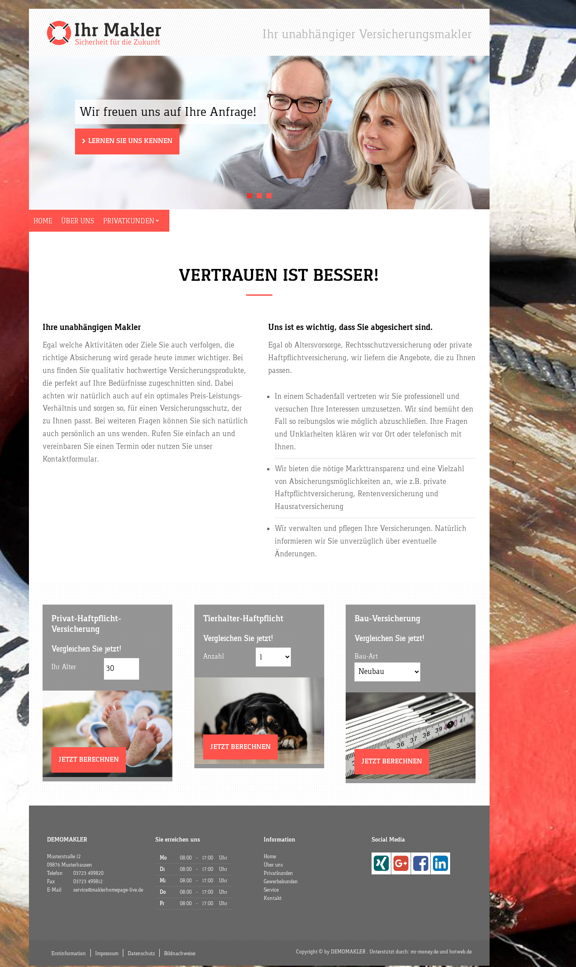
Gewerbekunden (213, 222)
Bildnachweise (179, 955)
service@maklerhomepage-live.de (108, 891)
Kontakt (306, 222)
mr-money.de (424, 953)
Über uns (94, 222)
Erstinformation (68, 955)
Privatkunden (146, 222)
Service (267, 222)
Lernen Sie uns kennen (130, 142)
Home (57, 222)
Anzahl (213, 658)
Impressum (106, 955)
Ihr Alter (63, 668)
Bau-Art (366, 658)
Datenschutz (141, 955)
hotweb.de (460, 953)
